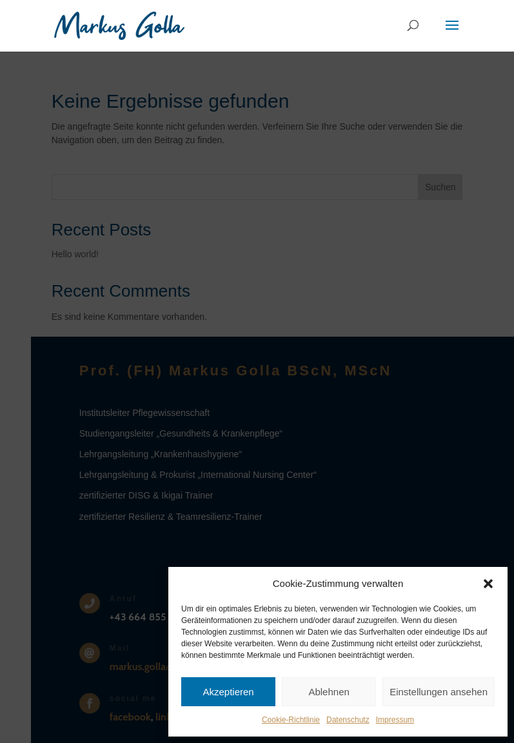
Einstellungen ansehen (439, 691)
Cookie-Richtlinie (291, 719)
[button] (488, 583)
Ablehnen (328, 691)
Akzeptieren (228, 691)
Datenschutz (348, 719)
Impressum (395, 719)
